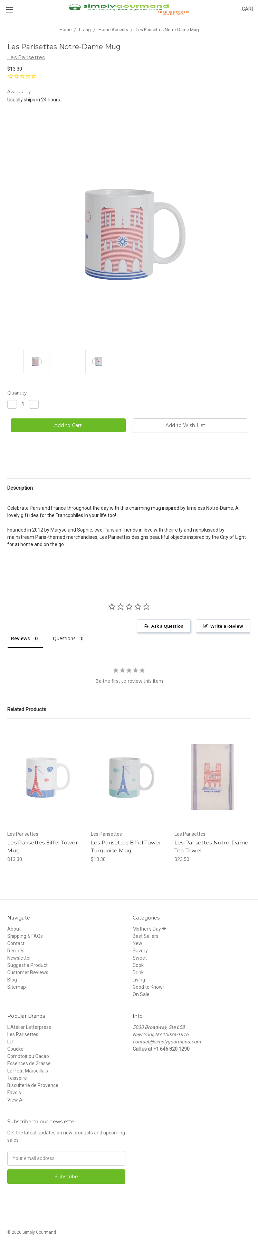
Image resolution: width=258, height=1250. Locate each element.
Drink (138, 972)
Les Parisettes (22, 1034)
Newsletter (19, 958)
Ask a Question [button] (167, 626)
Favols (14, 1092)
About (14, 929)
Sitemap (16, 987)
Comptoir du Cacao (28, 1056)
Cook (138, 965)
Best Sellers (146, 936)
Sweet (140, 958)
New (137, 943)
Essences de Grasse (29, 1063)
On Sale (141, 994)
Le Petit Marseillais (27, 1071)
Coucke (15, 1049)
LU (10, 1041)
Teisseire (17, 1078)
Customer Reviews (27, 972)
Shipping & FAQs (25, 936)
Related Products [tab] (26, 709)
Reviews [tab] (20, 638)
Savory (140, 950)
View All (16, 1100)
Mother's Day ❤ (149, 929)
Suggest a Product (27, 965)
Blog (12, 979)
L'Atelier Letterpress (29, 1027)
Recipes (16, 950)
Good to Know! (148, 987)
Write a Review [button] (226, 626)
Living (139, 979)
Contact (16, 943)
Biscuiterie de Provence (32, 1085)
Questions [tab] (64, 638)
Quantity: (17, 393)
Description (20, 488)
